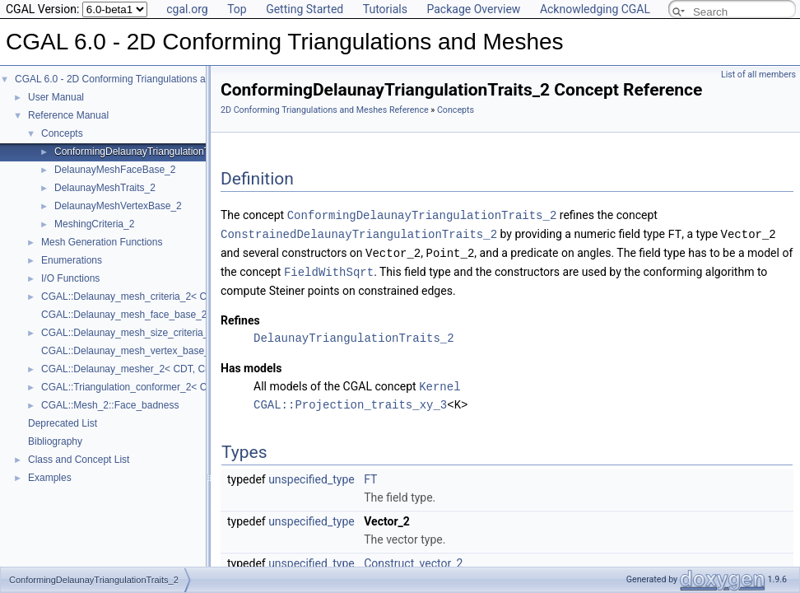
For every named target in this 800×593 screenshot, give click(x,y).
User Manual (56, 97)
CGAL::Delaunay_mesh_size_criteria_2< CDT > (146, 333)
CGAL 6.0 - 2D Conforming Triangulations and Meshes (134, 79)
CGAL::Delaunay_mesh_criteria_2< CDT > (134, 296)
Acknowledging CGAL (595, 9)
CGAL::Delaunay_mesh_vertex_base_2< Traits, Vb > (157, 351)
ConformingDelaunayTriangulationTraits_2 (147, 151)
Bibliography (55, 441)
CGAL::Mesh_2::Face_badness (110, 405)
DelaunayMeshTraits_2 (105, 188)
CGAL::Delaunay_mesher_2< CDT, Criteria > (139, 369)
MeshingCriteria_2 (94, 224)
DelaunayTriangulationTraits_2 (353, 335)
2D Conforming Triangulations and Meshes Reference (325, 110)
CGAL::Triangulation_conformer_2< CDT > (134, 387)
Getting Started (304, 9)
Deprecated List (62, 423)
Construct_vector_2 (413, 559)
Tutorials (385, 9)
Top (237, 9)
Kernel (439, 382)
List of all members (758, 74)
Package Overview (473, 9)
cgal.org (186, 9)
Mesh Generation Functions (101, 242)
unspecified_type (311, 475)
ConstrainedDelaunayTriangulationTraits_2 (359, 232)
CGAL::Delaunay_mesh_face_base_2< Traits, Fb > (153, 314)
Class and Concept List (78, 459)
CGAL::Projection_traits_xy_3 (350, 401)
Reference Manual (68, 115)
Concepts (62, 133)
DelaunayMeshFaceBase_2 (114, 169)
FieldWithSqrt (329, 269)
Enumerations (71, 260)
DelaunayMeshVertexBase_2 (118, 206)
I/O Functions (70, 278)
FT (370, 475)
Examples (50, 477)
